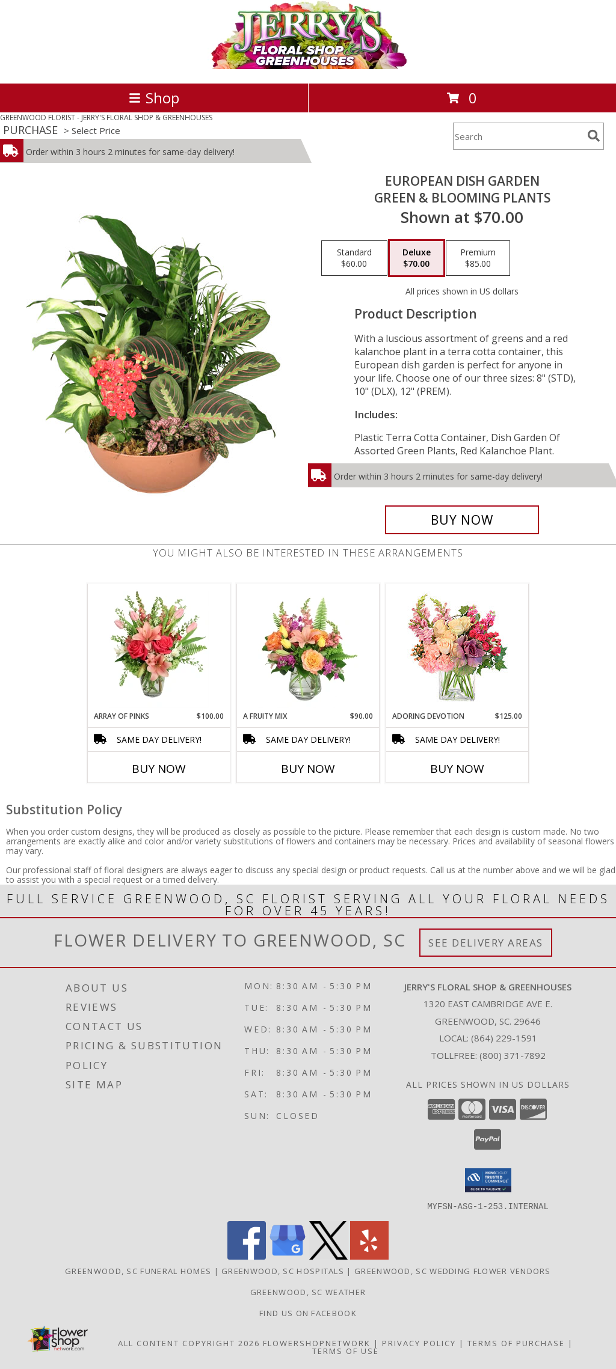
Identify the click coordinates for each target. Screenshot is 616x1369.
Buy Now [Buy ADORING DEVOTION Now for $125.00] (457, 768)
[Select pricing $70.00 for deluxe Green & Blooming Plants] (416, 258)
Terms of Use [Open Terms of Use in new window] (345, 1350)
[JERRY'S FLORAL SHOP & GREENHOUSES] (308, 66)
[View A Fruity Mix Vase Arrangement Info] (308, 647)
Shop (154, 98)
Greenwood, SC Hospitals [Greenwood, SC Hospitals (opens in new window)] (282, 1270)
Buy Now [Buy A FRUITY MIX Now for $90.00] (308, 768)
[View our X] (328, 1255)
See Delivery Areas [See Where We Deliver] (485, 943)
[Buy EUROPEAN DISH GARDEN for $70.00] (462, 519)
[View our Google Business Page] (287, 1255)
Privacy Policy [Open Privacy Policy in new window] (419, 1342)
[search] (593, 135)
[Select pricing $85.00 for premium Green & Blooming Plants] (478, 258)
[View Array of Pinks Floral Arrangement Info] (159, 647)
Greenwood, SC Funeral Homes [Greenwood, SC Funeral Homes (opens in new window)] (138, 1270)
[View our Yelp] (369, 1255)
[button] (488, 1180)
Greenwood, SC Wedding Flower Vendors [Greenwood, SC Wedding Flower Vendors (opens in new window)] (452, 1270)
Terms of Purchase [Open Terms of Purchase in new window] (516, 1342)
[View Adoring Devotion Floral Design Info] (457, 648)
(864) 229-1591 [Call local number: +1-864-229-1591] (504, 1038)
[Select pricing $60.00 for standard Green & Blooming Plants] (354, 258)
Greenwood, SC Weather (308, 1291)
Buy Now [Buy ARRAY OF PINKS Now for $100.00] (159, 768)
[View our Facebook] (246, 1255)
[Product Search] (518, 136)
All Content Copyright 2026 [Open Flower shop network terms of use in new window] (189, 1342)
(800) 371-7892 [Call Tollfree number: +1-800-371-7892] (512, 1055)
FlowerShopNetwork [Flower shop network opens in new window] (317, 1342)
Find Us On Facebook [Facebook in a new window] (308, 1312)
